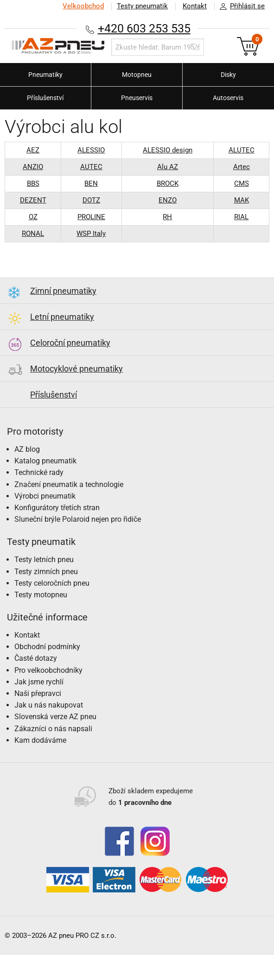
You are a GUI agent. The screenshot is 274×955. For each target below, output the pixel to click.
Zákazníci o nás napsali (53, 728)
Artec (241, 167)
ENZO (168, 200)
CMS (241, 183)
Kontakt (195, 6)
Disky (228, 74)
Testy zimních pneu (46, 571)
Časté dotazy (35, 658)
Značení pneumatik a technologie (68, 484)
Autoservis (228, 97)
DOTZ (91, 200)
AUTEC (91, 167)
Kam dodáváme (40, 740)
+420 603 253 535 (144, 28)
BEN (91, 183)
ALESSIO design (167, 150)
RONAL (33, 233)
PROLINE (91, 217)
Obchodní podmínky (47, 646)
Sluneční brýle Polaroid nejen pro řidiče (77, 519)
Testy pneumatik (142, 6)
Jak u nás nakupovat (48, 705)
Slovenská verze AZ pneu (55, 716)
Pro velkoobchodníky (48, 670)
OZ (33, 217)
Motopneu (137, 74)
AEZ (32, 150)
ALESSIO (91, 150)
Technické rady (39, 472)
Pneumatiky (45, 74)
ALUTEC (242, 150)
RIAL (241, 217)
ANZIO (33, 167)
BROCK (167, 183)
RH (167, 217)
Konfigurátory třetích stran (57, 507)
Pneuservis (137, 97)
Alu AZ (167, 167)
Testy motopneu (40, 594)
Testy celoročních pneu (51, 583)
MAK (241, 200)
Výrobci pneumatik (45, 496)
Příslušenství (45, 97)
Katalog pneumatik (45, 460)
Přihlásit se (240, 6)
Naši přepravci (37, 693)
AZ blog (27, 449)
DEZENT (33, 200)
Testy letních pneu (44, 559)
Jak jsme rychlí (39, 681)
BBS (33, 183)
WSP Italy (91, 233)
